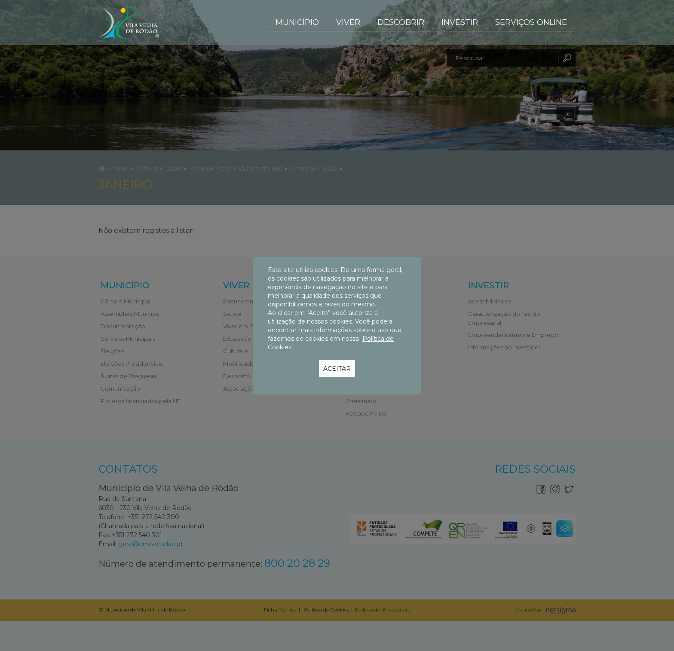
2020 (330, 168)
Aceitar (337, 369)
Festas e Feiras (366, 413)
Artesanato (361, 400)
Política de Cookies (325, 609)
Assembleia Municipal (131, 313)
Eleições (112, 351)
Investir (459, 22)
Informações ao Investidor (504, 347)
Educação (237, 338)
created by (530, 610)
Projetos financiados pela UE (141, 400)
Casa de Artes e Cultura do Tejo (236, 168)
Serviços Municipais (128, 338)
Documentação (123, 326)
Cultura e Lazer (159, 168)
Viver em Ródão (245, 326)
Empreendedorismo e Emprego (513, 334)
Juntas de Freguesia (128, 376)
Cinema (302, 168)
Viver (348, 22)
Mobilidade (239, 363)
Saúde (232, 313)
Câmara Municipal (125, 301)
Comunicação (120, 388)
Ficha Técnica (280, 609)
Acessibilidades (489, 301)
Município (297, 22)
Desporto (236, 376)
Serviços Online (531, 22)
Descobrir (400, 22)
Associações (240, 388)
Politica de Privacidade (382, 609)
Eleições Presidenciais (131, 363)
